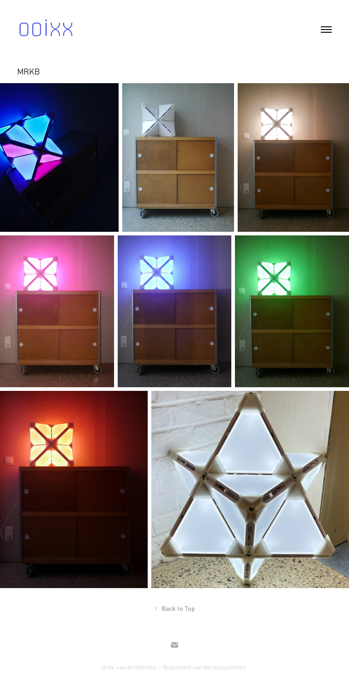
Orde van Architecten (130, 667)
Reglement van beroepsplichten (205, 667)
